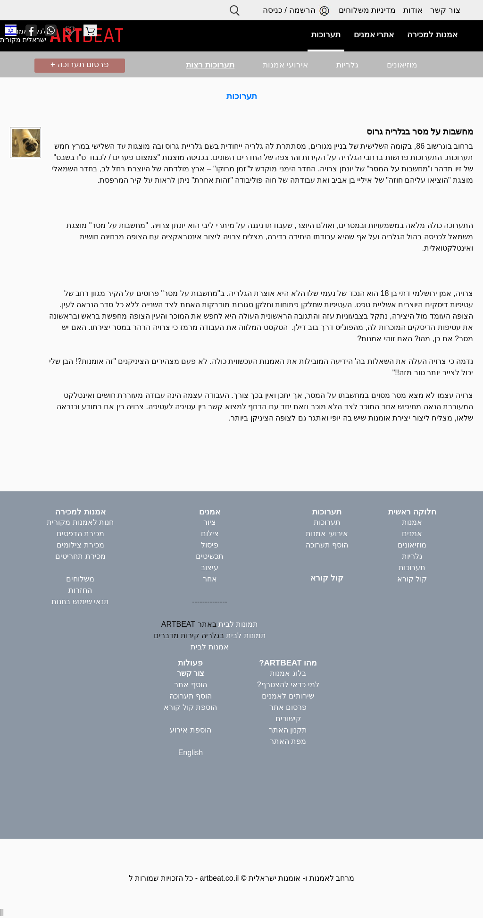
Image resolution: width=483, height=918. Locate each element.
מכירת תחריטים (80, 556)
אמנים (412, 534)
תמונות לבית (238, 624)
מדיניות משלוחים (367, 10)
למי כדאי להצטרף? (288, 685)
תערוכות (241, 96)
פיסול (209, 545)
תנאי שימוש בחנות (80, 602)
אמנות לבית (209, 647)
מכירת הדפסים (80, 534)
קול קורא (412, 579)
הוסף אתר (190, 685)
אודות (413, 10)
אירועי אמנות (285, 64)
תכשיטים (210, 556)
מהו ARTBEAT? (288, 662)
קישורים (288, 719)
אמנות (412, 522)
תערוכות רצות (210, 64)
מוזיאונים (402, 64)
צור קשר (445, 10)
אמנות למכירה (80, 511)
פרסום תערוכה (79, 64)
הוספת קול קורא (190, 707)
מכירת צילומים (80, 545)
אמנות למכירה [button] (432, 34)
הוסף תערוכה (327, 545)
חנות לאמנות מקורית (80, 522)
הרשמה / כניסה (297, 11)
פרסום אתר (288, 707)
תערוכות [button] (326, 34)
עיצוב (209, 568)
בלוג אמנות (288, 673)
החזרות (80, 590)
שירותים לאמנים (288, 696)
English (190, 753)
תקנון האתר (288, 730)
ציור (209, 522)
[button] (11, 30)
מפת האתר (288, 741)
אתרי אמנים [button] (374, 34)
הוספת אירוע (190, 730)
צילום (210, 534)
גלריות (347, 64)
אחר (210, 579)
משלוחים (80, 579)
